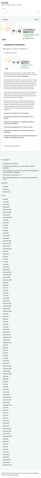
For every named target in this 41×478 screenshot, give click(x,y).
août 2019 (5, 407)
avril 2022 (5, 324)
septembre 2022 (7, 311)
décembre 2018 (7, 428)
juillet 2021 (6, 347)
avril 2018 (5, 449)
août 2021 (5, 345)
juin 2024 (5, 256)
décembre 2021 (7, 334)
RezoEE (4, 2)
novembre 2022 (7, 306)
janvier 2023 (6, 301)
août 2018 (5, 439)
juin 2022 (5, 319)
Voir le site (25, 76)
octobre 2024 (6, 246)
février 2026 (6, 204)
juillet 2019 (6, 410)
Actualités (5, 186)
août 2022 (5, 314)
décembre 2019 (7, 397)
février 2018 (6, 454)
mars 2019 (6, 420)
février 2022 (6, 329)
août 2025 (5, 220)
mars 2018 (6, 452)
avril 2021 (5, 355)
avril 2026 (5, 199)
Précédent (4, 19)
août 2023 (5, 282)
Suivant (37, 19)
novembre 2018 (7, 431)
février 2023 (6, 298)
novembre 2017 (7, 459)
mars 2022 (6, 327)
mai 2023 (5, 290)
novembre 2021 (7, 337)
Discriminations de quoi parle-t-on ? (12, 175)
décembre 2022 (7, 303)
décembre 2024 (7, 241)
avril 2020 (5, 386)
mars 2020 (6, 389)
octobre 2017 (6, 462)
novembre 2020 (7, 368)
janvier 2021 (6, 363)
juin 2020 (5, 381)
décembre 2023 (7, 272)
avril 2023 (5, 293)
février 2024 (6, 267)
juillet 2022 (6, 316)
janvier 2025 (6, 238)
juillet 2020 (6, 379)
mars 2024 (6, 264)
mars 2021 (6, 358)
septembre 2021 (7, 342)
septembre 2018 (7, 436)
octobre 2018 (6, 433)
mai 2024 (5, 259)
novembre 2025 (7, 212)
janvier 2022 (6, 332)
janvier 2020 (6, 394)
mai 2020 (5, 384)
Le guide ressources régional (10, 163)
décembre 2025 (7, 209)
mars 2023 (6, 295)
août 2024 (5, 251)
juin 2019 (5, 413)
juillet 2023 (6, 285)
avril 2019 (5, 418)
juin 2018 (5, 444)
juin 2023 (5, 287)
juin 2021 (5, 350)
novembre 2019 (7, 400)
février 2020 (6, 392)
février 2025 (6, 235)
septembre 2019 (7, 405)
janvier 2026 (6, 207)
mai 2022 (5, 321)
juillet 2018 (6, 441)
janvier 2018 (6, 457)
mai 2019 (5, 415)
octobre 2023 (6, 277)
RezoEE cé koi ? (7, 192)
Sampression (14, 475)
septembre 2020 (7, 373)
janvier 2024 (6, 269)
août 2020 (5, 376)
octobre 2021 (6, 340)
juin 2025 (5, 225)
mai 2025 (5, 228)
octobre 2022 (6, 308)
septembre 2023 (7, 280)
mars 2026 (6, 202)
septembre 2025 (7, 217)
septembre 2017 (7, 465)
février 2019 (6, 423)
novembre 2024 (7, 243)
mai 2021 (5, 353)
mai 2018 (5, 446)
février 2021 (6, 360)
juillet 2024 (6, 254)
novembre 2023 (7, 274)
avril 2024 (5, 261)
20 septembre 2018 (8, 48)
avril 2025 (5, 230)
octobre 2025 (6, 215)
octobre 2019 (6, 402)
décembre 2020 (7, 366)
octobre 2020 (6, 371)
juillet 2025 (6, 222)
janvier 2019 (6, 426)
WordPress (36, 473)
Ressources (25, 48)
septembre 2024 (7, 248)
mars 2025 (6, 233)
